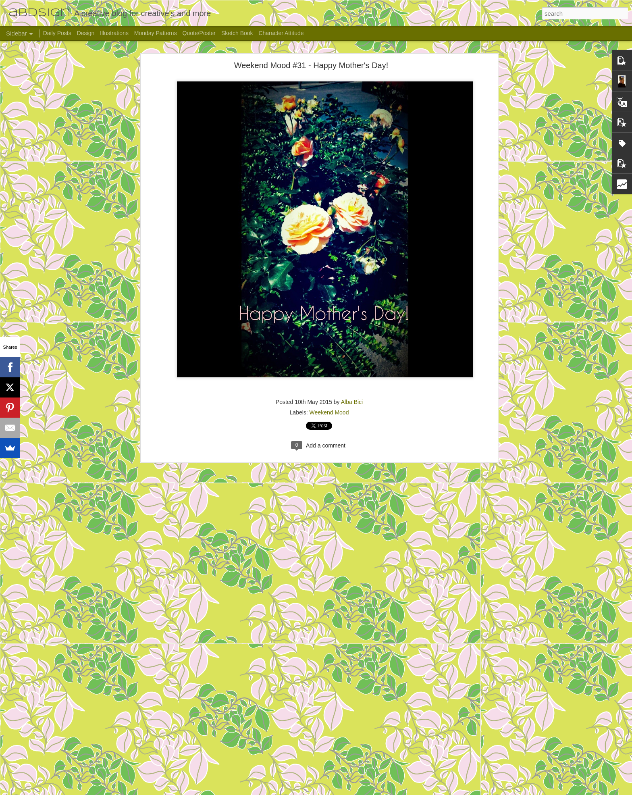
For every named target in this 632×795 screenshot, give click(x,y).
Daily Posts (57, 33)
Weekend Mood (329, 412)
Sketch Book (237, 33)
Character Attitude (281, 33)
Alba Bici (352, 402)
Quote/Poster (199, 33)
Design (86, 33)
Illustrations (114, 33)
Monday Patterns (155, 33)
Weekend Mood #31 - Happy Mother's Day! (311, 65)
